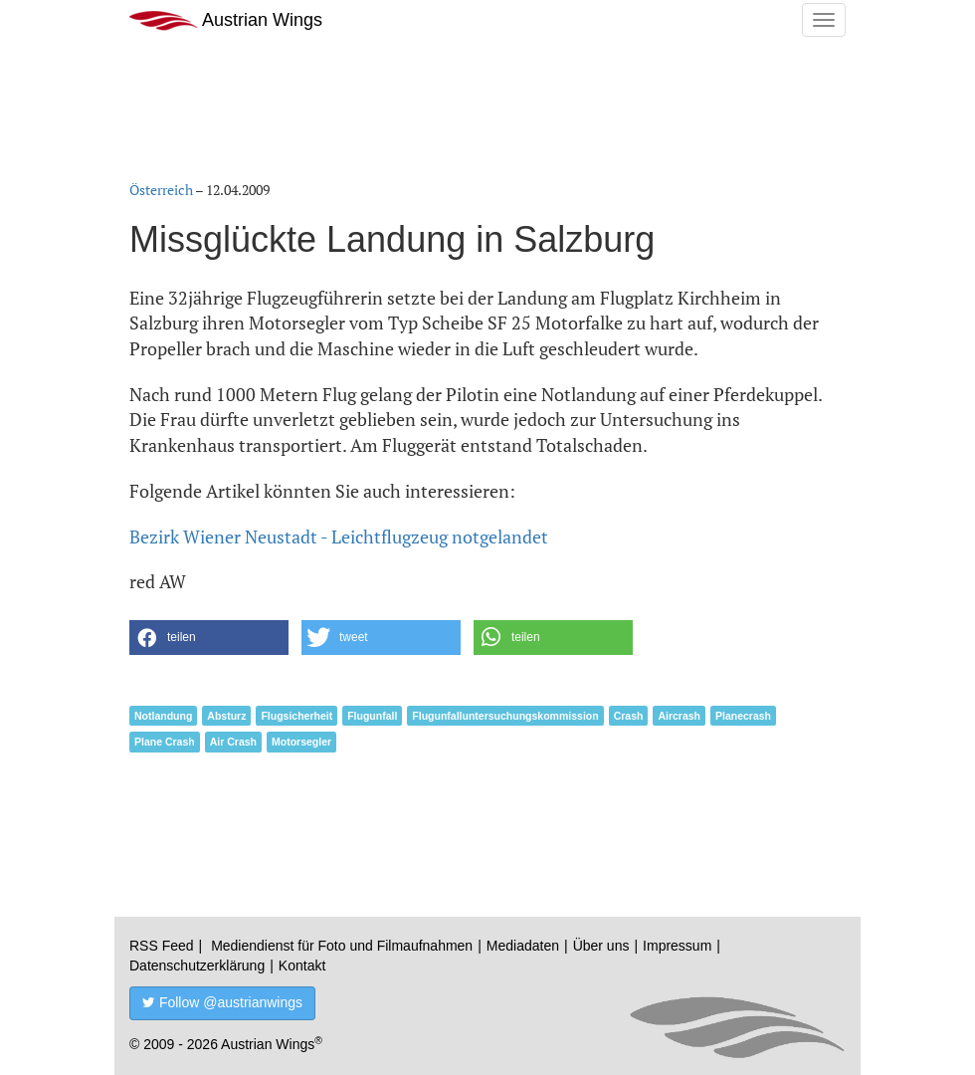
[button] (209, 637)
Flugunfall (372, 716)
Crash (629, 716)
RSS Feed (161, 946)
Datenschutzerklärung (197, 965)
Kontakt (302, 965)
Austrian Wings (225, 20)
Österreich (161, 189)
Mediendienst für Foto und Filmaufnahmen (342, 946)
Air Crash (233, 742)
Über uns (601, 946)
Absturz (226, 716)
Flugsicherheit (296, 716)
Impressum (677, 946)
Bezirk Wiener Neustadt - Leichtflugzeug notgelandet (338, 536)
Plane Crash (164, 742)
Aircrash (679, 716)
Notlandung (163, 716)
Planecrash (743, 716)
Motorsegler (301, 742)
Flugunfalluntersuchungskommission (505, 716)
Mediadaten (523, 946)
